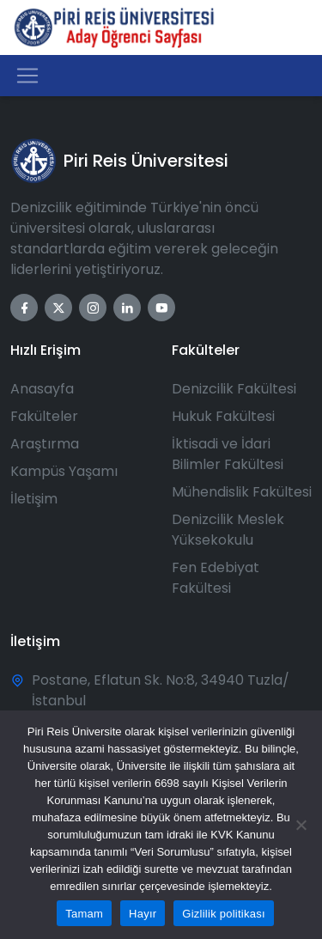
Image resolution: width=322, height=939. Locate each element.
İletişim (34, 499)
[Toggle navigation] (27, 75)
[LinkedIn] (127, 307)
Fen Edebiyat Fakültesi (215, 578)
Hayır (142, 913)
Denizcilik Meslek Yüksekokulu (228, 529)
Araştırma (44, 444)
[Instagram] (92, 307)
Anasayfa (42, 389)
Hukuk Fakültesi (223, 416)
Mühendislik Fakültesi (242, 492)
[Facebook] (24, 307)
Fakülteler (44, 416)
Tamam (84, 913)
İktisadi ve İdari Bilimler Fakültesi (227, 454)
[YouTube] (161, 307)
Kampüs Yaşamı (64, 471)
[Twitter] (58, 307)
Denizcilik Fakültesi (234, 389)
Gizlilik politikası (223, 913)
